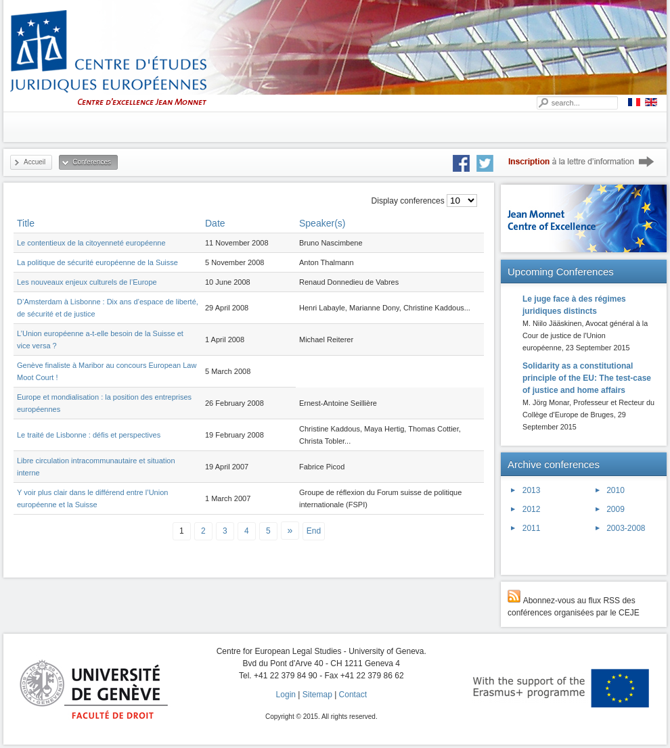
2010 (615, 490)
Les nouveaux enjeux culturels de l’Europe (87, 282)
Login (286, 694)
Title (26, 223)
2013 (531, 490)
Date (215, 223)
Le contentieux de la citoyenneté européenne (91, 243)
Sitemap (317, 694)
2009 (615, 509)
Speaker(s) (322, 223)
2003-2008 (625, 528)
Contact (353, 694)
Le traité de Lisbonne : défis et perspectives (88, 435)
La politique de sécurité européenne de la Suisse (97, 262)
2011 (531, 528)
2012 (531, 509)
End (314, 531)
